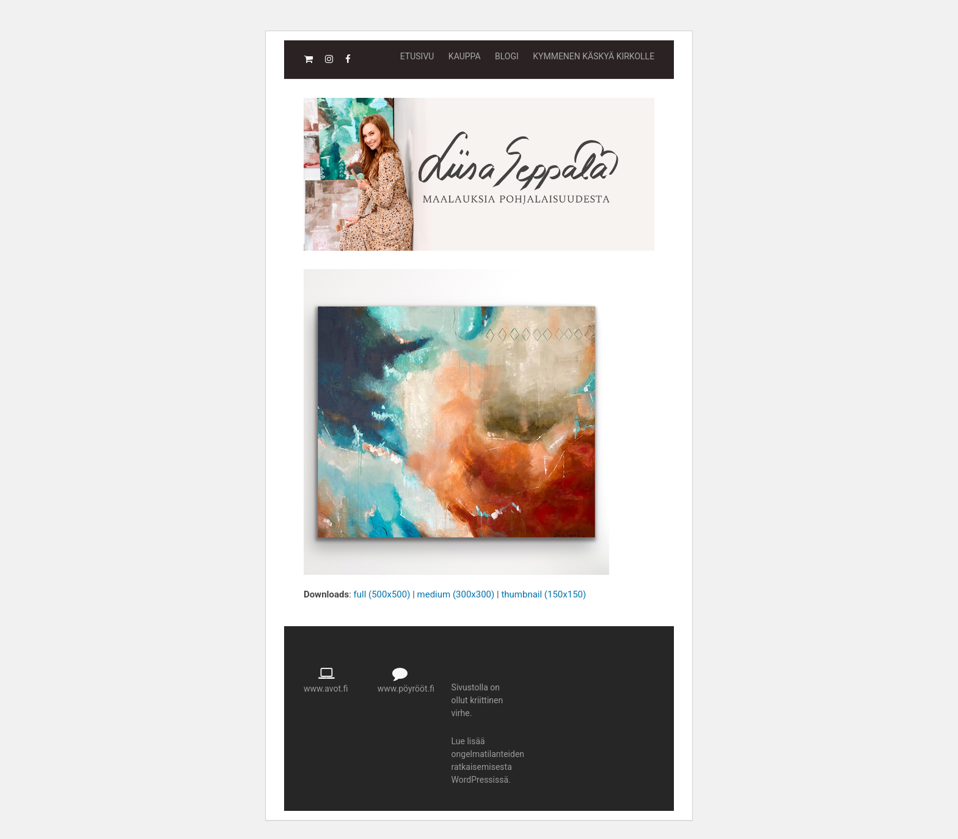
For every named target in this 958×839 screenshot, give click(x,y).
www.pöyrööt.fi (406, 688)
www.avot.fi (326, 688)
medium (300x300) (456, 594)
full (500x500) (382, 594)
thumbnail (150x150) (543, 594)
